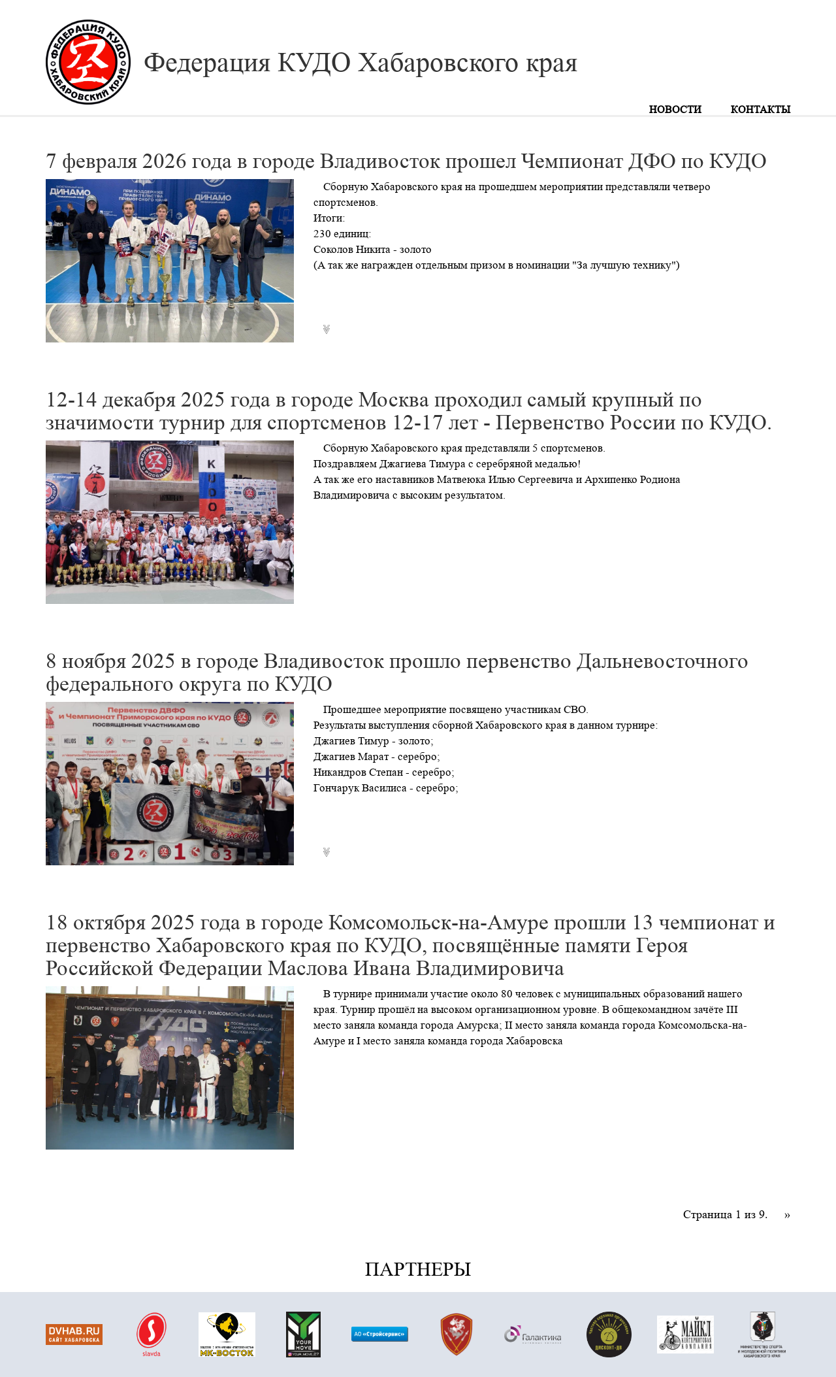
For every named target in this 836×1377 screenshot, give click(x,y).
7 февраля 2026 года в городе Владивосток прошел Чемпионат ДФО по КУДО (406, 161)
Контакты (760, 109)
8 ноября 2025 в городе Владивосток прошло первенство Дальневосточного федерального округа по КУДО (397, 672)
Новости (675, 109)
